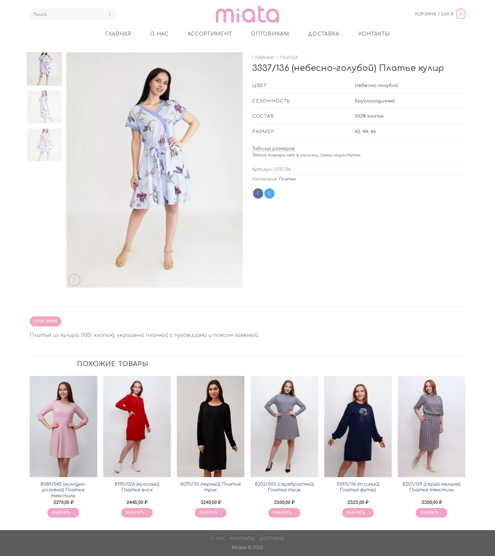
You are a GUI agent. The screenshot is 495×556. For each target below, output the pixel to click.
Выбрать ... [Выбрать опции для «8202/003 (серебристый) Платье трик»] (284, 513)
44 (365, 131)
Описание (45, 321)
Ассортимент (210, 34)
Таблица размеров (273, 148)
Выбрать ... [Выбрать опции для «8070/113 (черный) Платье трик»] (211, 513)
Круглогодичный (375, 100)
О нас (159, 34)
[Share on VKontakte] (258, 193)
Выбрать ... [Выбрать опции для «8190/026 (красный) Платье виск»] (137, 513)
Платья (289, 58)
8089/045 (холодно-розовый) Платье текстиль (63, 490)
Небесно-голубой (376, 85)
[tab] (45, 321)
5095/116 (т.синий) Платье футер (358, 487)
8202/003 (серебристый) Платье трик (284, 487)
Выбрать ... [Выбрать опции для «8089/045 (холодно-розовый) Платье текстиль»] (63, 513)
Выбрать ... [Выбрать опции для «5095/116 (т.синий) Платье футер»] (358, 513)
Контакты (374, 34)
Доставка (323, 34)
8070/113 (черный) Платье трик (210, 487)
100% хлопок (369, 116)
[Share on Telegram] (269, 193)
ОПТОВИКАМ (270, 34)
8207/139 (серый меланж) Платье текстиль (432, 487)
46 (373, 131)
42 (357, 131)
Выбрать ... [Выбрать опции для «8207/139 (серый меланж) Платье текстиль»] (431, 513)
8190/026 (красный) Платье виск (137, 487)
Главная (262, 58)
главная (118, 34)
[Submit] (109, 14)
